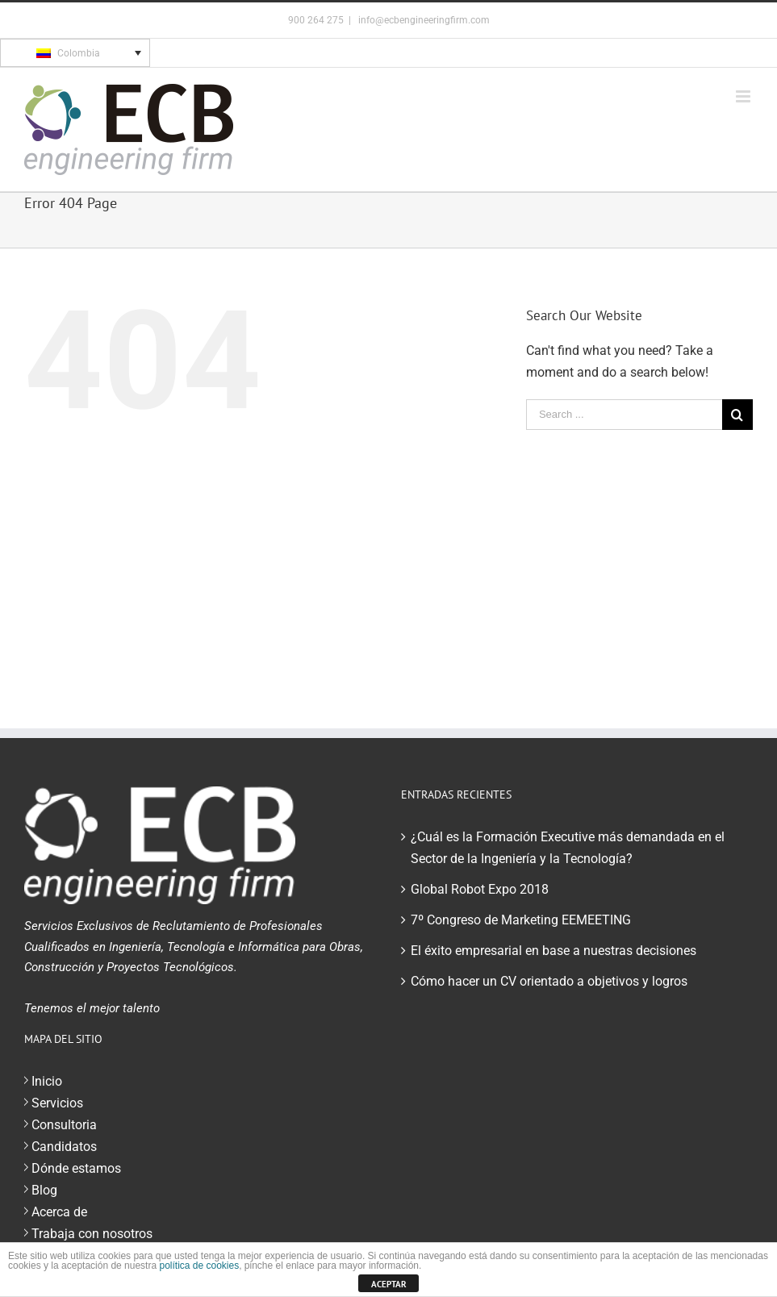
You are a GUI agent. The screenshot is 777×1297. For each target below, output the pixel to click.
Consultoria (64, 1124)
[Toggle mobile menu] (744, 96)
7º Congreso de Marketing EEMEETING (521, 920)
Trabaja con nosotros (91, 1233)
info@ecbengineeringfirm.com (423, 20)
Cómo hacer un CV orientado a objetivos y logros (549, 981)
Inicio (46, 1081)
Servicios (57, 1103)
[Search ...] (624, 414)
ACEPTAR (389, 1284)
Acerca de (59, 1212)
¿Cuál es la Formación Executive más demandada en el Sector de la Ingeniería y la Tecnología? (568, 847)
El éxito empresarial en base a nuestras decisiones (553, 950)
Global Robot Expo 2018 (480, 889)
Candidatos (64, 1146)
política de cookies (199, 1265)
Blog (44, 1190)
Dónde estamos (76, 1168)
